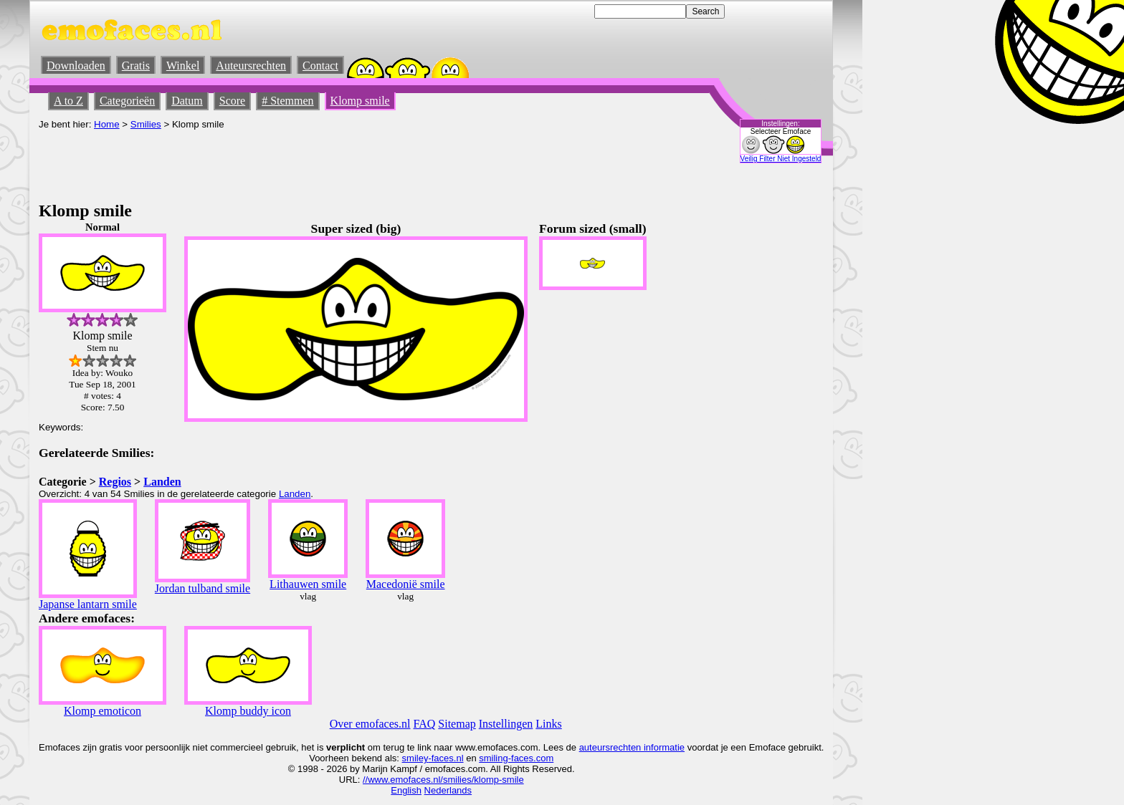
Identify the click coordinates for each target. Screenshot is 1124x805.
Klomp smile (360, 101)
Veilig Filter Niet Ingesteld (780, 159)
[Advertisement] (300, 162)
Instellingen (506, 724)
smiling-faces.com (516, 758)
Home (107, 124)
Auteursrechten (251, 65)
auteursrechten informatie (632, 747)
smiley (415, 758)
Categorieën (127, 101)
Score (232, 101)
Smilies (145, 124)
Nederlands (448, 790)
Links (548, 724)
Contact (320, 65)
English (406, 790)
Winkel (182, 65)
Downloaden (76, 65)
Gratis (136, 65)
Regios (115, 482)
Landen (162, 482)
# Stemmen (287, 101)
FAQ (425, 724)
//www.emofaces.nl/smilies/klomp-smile (443, 779)
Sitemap (456, 724)
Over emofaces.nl (370, 724)
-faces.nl (445, 758)
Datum (187, 101)
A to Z (68, 101)
